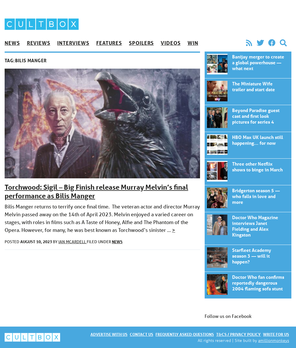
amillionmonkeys (273, 340)
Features (109, 43)
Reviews (38, 43)
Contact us (141, 334)
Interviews (73, 43)
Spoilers (141, 43)
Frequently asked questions (185, 334)
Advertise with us (108, 334)
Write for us (276, 334)
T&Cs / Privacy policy (238, 334)
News (12, 43)
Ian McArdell (72, 241)
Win (193, 43)
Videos (170, 43)
